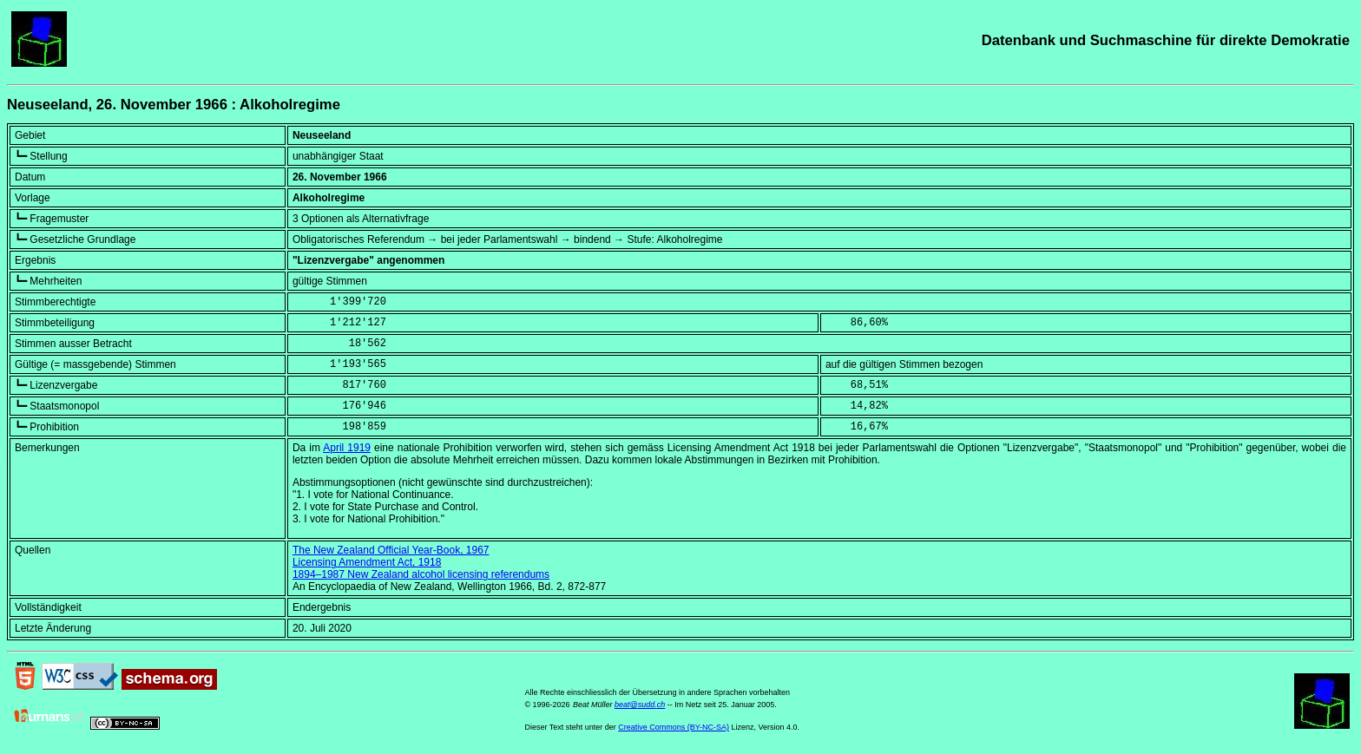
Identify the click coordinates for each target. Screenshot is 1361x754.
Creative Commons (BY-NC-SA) (673, 727)
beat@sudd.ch (640, 704)
